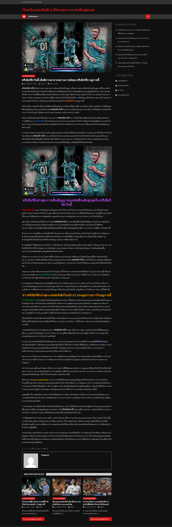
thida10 (43, 84)
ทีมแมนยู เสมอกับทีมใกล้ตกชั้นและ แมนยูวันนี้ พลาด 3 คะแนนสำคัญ (101, 519)
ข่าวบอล (37, 449)
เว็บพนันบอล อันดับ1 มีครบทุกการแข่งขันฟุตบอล (58, 10)
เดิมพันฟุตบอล (33, 16)
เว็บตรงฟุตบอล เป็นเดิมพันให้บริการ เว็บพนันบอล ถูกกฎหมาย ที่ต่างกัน (133, 64)
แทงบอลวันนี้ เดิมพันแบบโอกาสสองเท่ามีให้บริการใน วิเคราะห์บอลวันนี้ (132, 56)
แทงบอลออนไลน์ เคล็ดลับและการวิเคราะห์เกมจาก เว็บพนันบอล (133, 40)
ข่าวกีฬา (31, 449)
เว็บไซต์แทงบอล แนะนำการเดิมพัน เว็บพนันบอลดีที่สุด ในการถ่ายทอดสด (134, 31)
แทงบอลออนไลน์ (123, 95)
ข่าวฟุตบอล (44, 449)
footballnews (28, 76)
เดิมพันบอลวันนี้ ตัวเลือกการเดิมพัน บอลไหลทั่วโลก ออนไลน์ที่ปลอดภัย (133, 48)
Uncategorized (123, 85)
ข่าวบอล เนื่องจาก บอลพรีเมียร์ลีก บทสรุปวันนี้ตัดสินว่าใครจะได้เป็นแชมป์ (34, 519)
